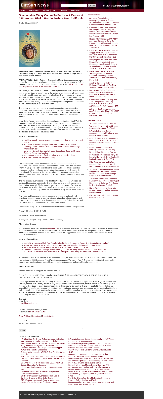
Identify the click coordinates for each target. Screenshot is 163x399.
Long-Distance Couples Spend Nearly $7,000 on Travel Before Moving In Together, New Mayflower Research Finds (90, 373)
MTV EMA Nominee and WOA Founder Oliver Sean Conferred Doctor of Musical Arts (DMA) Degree (104, 164)
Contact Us (71, 395)
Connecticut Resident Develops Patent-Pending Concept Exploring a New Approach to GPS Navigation (65, 250)
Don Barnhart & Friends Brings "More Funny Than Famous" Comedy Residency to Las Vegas (88, 355)
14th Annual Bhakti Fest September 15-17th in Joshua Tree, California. (51, 85)
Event (31, 312)
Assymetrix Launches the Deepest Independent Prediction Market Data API (40, 372)
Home (23, 10)
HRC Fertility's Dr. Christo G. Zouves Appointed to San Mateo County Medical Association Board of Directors (42, 340)
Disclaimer (36, 316)
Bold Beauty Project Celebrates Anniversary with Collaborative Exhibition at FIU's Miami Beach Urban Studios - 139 (102, 93)
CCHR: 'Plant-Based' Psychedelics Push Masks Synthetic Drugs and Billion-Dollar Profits (40, 377)
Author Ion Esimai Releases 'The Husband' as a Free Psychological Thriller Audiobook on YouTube (63, 245)
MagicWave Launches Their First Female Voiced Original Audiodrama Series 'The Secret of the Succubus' (66, 243)
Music (55, 10)
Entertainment (34, 10)
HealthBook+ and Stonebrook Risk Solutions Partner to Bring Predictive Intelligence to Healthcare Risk (43, 344)
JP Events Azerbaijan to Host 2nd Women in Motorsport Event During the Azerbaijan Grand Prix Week (103, 126)
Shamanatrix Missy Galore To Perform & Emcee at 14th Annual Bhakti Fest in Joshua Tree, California (51, 17)
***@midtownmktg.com (28, 303)
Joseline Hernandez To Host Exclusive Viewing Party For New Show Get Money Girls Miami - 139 (103, 85)
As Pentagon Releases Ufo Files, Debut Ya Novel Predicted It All (49, 155)
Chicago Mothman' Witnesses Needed (83, 348)
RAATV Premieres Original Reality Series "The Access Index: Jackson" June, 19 (56, 247)
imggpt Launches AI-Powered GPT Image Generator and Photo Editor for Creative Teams (91, 383)
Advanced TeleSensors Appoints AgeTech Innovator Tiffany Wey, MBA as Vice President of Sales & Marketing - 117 (104, 112)
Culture (43, 312)
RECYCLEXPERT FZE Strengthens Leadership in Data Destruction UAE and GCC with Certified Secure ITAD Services (43, 358)
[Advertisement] (134, 51)
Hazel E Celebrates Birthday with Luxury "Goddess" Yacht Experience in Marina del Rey (103, 190)
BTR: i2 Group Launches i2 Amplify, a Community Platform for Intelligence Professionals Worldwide (40, 381)
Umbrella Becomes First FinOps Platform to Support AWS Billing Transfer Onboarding (41, 349)
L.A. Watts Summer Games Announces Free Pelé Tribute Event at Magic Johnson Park (103, 133)
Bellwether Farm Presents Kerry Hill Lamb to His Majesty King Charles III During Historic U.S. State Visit (104, 157)
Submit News (75, 10)
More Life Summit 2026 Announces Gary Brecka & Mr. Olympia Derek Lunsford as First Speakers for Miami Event (104, 141)
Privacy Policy (45, 395)
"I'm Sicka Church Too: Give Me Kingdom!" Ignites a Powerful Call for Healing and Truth (89, 379)
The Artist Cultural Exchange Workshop (39, 157)
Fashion (46, 10)
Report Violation (48, 316)
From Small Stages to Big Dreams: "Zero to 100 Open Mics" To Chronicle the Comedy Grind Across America (89, 344)
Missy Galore (52, 228)
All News (64, 10)
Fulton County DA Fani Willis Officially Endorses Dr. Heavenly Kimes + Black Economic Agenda (102, 150)
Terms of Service (58, 395)
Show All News (25, 316)
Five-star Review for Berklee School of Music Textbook (103, 196)
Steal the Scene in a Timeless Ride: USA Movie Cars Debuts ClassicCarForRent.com (42, 364)
